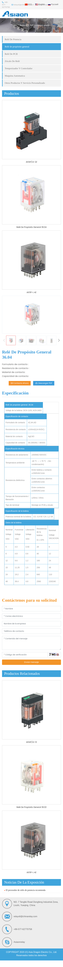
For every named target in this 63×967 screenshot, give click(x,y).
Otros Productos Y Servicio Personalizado (25, 83)
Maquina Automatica (15, 75)
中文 (28, 4)
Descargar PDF (43, 383)
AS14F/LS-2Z (31, 162)
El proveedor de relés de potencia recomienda (25, 890)
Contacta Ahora (20, 383)
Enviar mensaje (31, 662)
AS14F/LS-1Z (31, 742)
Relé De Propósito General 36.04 (31, 227)
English (40, 4)
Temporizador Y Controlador (18, 68)
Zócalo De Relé (12, 61)
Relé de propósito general (17, 46)
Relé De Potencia (13, 39)
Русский (53, 4)
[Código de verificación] (25, 654)
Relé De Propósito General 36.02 (32, 807)
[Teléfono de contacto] (31, 631)
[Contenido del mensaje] (31, 643)
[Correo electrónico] (31, 616)
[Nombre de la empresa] (31, 623)
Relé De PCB (11, 54)
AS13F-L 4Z (31, 292)
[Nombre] (31, 608)
